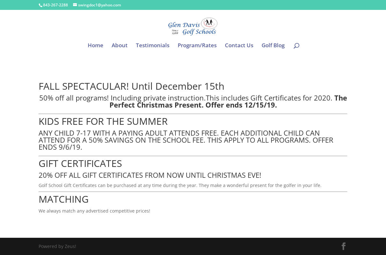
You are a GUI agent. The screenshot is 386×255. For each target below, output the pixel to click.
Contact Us (239, 46)
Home (95, 46)
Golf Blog (273, 46)
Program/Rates (197, 46)
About (120, 46)
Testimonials (152, 46)
